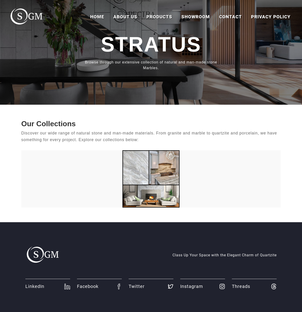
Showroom (195, 16)
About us (125, 16)
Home (97, 16)
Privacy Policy (271, 16)
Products (159, 16)
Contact (230, 16)
